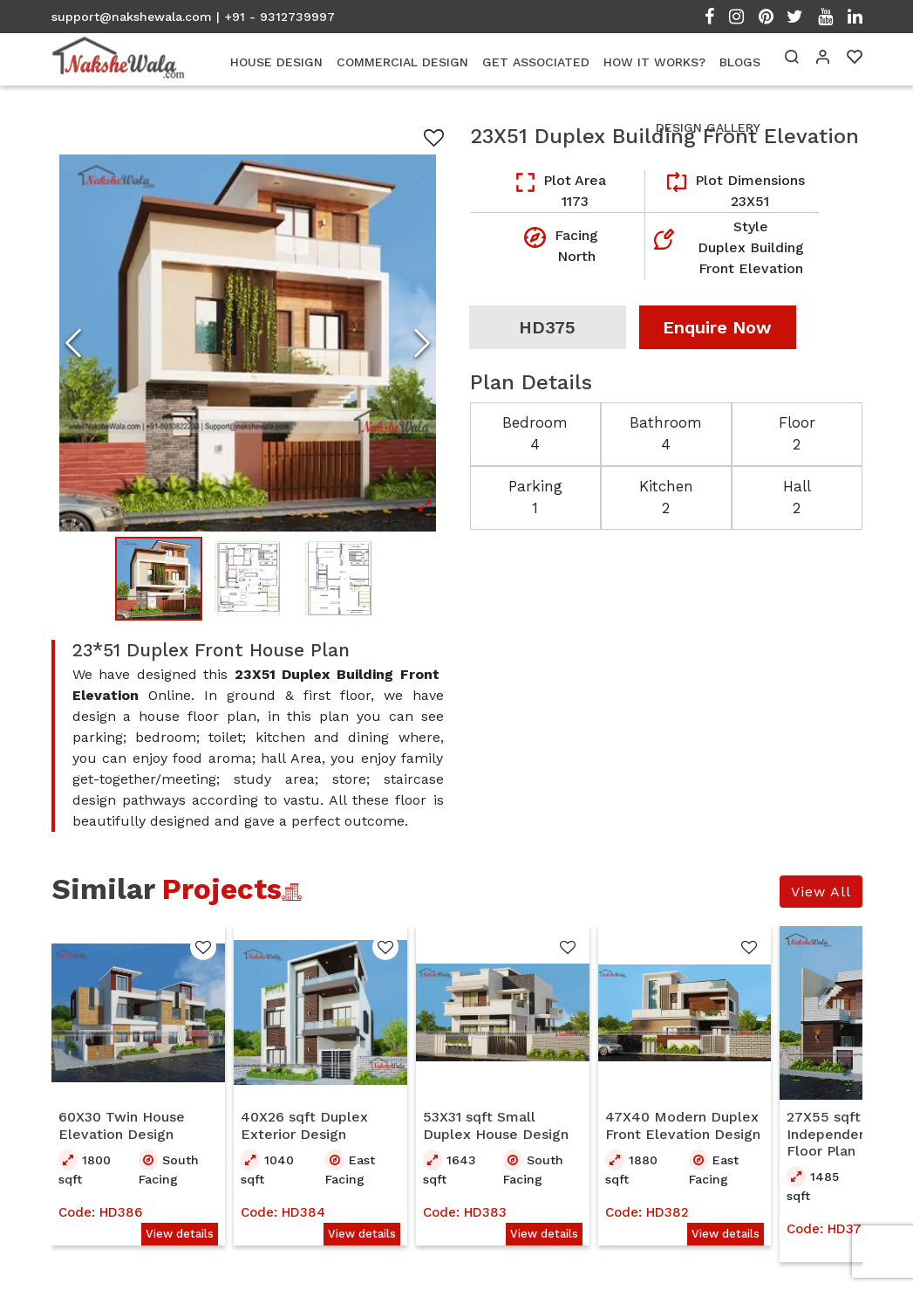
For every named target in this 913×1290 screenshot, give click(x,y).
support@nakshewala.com (131, 17)
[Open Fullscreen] (247, 343)
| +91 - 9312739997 (275, 17)
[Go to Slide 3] (336, 579)
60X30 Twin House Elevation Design (121, 1126)
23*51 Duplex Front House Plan (211, 652)
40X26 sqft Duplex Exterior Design (304, 1126)
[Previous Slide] (73, 343)
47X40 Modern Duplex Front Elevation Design (682, 1126)
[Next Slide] (422, 343)
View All (821, 893)
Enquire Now (717, 327)
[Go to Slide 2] (247, 579)
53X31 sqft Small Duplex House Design (496, 1126)
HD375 (547, 327)
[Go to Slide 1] (158, 579)
